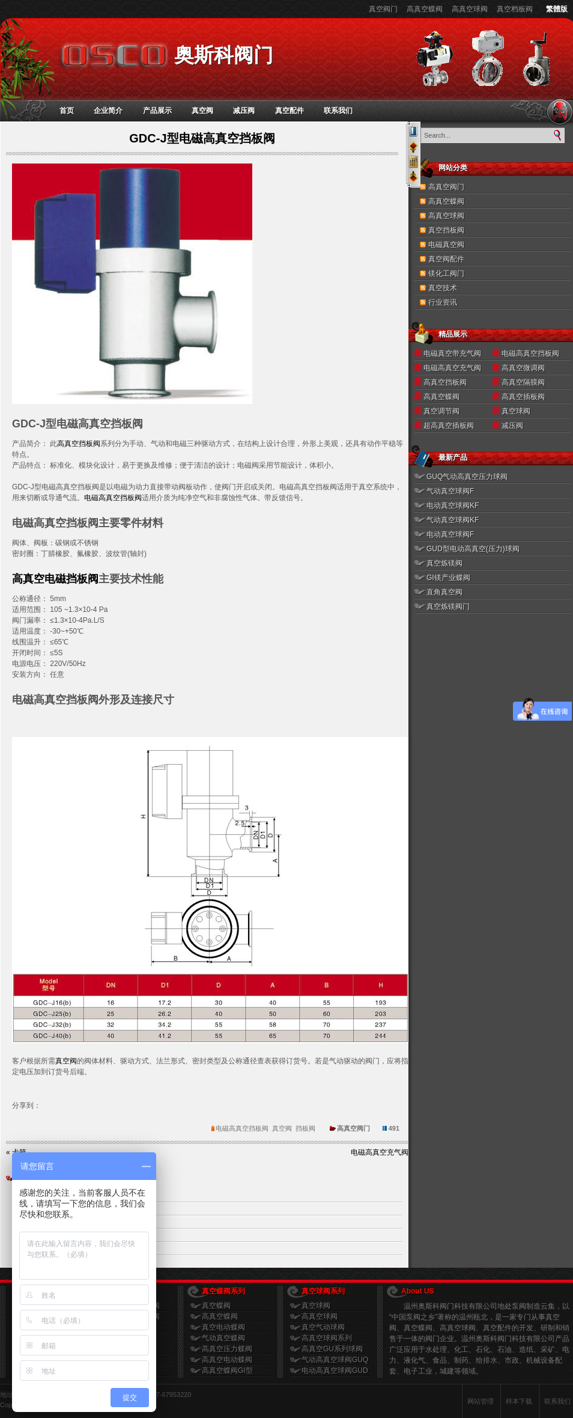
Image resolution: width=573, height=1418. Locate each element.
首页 (66, 110)
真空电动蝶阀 (223, 1327)
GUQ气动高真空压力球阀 (467, 476)
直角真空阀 (444, 592)
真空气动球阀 (323, 1327)
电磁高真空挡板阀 (113, 498)
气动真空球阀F (450, 491)
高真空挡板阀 (78, 443)
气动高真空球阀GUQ (335, 1359)
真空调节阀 (441, 411)
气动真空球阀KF (452, 520)
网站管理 (480, 1401)
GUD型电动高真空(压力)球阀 (473, 549)
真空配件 (289, 110)
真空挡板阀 (446, 230)
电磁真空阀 (446, 244)
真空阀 (202, 110)
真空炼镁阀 (444, 563)
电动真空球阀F (450, 534)
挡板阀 (305, 1128)
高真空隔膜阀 (523, 382)
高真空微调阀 (523, 368)
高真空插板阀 (523, 397)
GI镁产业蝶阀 (448, 577)
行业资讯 (442, 302)
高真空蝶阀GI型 (227, 1370)
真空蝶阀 (216, 1305)
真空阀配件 (446, 259)
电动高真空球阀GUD (335, 1370)
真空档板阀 (515, 9)
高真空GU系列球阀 (332, 1349)
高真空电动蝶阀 (227, 1359)
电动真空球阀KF (452, 505)
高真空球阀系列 (327, 1338)
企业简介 (108, 110)
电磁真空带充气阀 (452, 353)
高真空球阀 (470, 9)
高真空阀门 (446, 187)
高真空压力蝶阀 (227, 1349)
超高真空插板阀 (448, 425)
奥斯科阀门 (223, 55)
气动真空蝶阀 (223, 1338)
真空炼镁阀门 (448, 606)
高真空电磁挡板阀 (55, 579)
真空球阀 (516, 411)
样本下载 (519, 1401)
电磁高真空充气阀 (452, 368)
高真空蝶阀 (425, 9)
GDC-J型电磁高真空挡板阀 (201, 138)
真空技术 (442, 288)
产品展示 (157, 110)
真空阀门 (383, 9)
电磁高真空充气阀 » (382, 1152)
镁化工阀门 (446, 273)
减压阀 (244, 110)
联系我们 (338, 110)
